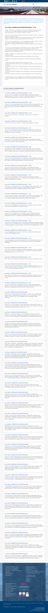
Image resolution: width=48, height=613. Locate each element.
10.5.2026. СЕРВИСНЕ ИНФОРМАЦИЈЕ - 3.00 (18, 156)
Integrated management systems (33, 573)
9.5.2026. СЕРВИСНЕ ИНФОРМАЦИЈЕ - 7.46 (18, 193)
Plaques (27, 580)
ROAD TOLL (23, 584)
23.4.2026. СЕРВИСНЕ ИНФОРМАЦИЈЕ (16, 435)
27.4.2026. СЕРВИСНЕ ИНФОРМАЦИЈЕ (16, 392)
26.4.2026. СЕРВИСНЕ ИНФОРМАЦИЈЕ (16, 403)
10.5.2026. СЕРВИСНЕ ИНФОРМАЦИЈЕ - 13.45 (18, 93)
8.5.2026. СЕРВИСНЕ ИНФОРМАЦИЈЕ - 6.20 (18, 282)
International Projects (30, 575)
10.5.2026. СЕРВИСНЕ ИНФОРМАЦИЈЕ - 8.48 (18, 121)
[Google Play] (16, 1)
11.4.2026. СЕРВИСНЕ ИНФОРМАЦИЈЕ (16, 554)
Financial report (29, 569)
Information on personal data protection (13, 570)
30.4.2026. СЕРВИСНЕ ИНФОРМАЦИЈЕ (16, 363)
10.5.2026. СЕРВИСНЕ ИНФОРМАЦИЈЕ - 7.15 (18, 128)
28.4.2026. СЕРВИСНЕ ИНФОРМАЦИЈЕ (16, 383)
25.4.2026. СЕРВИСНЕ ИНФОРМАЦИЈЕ (16, 413)
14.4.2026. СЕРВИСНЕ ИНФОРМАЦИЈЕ (16, 523)
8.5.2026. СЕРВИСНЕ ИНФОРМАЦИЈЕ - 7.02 (18, 273)
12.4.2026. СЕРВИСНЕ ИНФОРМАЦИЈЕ (16, 543)
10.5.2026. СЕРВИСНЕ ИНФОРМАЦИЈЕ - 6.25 (18, 137)
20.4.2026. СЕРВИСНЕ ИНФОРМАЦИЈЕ (16, 464)
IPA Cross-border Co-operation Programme (35, 571)
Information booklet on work (11, 566)
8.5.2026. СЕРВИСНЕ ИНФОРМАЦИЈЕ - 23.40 (18, 211)
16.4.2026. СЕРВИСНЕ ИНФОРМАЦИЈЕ (16, 503)
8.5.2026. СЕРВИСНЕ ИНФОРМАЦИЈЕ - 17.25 (18, 220)
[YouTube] (5, 1)
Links (27, 577)
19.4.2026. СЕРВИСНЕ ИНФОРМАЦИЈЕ (16, 475)
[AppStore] (14, 1)
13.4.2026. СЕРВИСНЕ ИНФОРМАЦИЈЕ (16, 532)
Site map (28, 581)
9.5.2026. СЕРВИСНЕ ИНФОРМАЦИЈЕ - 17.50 (18, 175)
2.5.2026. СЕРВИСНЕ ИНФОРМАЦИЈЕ (16, 341)
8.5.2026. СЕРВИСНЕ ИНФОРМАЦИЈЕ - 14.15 (18, 238)
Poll (24, 589)
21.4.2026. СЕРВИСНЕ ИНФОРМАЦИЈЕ (16, 455)
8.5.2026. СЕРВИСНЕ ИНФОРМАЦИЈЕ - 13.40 (18, 247)
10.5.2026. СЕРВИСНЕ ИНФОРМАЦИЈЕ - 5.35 (18, 147)
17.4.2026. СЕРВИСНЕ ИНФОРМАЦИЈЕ (16, 493)
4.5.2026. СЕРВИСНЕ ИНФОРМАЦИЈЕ (16, 321)
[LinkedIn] (12, 1)
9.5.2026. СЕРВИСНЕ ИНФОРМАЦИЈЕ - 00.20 (18, 203)
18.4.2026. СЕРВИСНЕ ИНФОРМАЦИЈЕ (16, 484)
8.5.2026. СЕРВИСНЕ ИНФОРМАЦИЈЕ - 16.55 (18, 230)
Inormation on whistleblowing (11, 569)
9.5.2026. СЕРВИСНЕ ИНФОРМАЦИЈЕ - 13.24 (18, 184)
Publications (28, 578)
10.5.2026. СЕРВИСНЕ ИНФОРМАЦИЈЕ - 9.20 (18, 113)
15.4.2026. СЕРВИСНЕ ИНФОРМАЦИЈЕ (16, 513)
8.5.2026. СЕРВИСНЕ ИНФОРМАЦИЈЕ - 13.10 (18, 257)
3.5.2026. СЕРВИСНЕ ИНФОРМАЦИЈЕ (16, 332)
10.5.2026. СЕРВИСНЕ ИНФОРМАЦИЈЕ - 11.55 (18, 102)
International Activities (30, 576)
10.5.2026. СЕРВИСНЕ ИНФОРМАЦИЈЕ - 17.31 (20, 27)
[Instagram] (8, 1)
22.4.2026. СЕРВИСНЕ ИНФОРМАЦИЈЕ (16, 444)
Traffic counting (8, 574)
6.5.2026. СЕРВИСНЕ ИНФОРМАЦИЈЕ (16, 302)
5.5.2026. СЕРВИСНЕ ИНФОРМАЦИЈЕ (16, 312)
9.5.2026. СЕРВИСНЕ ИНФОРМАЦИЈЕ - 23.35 (18, 165)
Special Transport (23, 586)
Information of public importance (12, 568)
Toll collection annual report (32, 570)
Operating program (30, 566)
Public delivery (8, 596)
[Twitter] (10, 1)
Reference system (9, 573)
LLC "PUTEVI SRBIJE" (10, 4)
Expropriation (8, 575)
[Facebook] (6, 1)
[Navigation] (33, 4)
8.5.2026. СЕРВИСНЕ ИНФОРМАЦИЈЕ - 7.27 (18, 264)
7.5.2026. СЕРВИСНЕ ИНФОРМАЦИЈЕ (16, 292)
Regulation (7, 571)
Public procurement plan (31, 568)
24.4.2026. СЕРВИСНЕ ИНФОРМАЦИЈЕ (16, 424)
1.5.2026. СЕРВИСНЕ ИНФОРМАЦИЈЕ (16, 352)
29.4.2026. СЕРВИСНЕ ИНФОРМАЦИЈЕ (16, 373)
